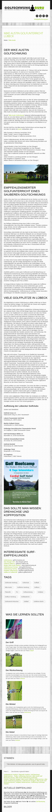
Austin (20, 129)
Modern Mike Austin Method (12, 565)
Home (5, 40)
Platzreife (8, 592)
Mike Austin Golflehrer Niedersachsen (32, 779)
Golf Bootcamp (40, 801)
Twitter (40, 16)
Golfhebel (17, 740)
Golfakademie (25, 597)
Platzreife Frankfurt (24, 774)
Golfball (36, 582)
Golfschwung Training (10, 569)
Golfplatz (40, 592)
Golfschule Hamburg (11, 582)
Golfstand (22, 678)
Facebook (37, 16)
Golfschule (26, 582)
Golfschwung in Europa (11, 567)
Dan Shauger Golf (9, 562)
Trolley (16, 776)
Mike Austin (8, 587)
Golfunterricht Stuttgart (29, 780)
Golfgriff (32, 650)
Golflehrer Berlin (38, 601)
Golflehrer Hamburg (23, 587)
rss (47, 16)
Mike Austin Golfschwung (16, 115)
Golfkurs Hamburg (10, 597)
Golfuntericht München (12, 601)
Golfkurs (36, 587)
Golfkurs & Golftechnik (10, 572)
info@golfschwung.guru (41, 19)
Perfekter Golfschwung (10, 570)
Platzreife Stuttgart (14, 779)
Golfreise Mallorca (9, 563)
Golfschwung (8, 560)
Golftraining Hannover (25, 776)
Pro (17, 592)
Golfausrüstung (28, 592)
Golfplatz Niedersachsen (23, 782)
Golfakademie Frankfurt (11, 774)
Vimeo (43, 16)
